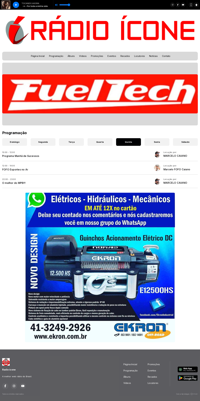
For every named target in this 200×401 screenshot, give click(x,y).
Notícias (153, 56)
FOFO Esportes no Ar (15, 169)
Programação (56, 56)
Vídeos (83, 56)
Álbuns (71, 56)
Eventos (112, 56)
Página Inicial (38, 56)
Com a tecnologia (187, 394)
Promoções (97, 56)
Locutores (139, 56)
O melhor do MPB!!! (13, 182)
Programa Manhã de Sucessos (20, 156)
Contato (166, 56)
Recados (125, 56)
